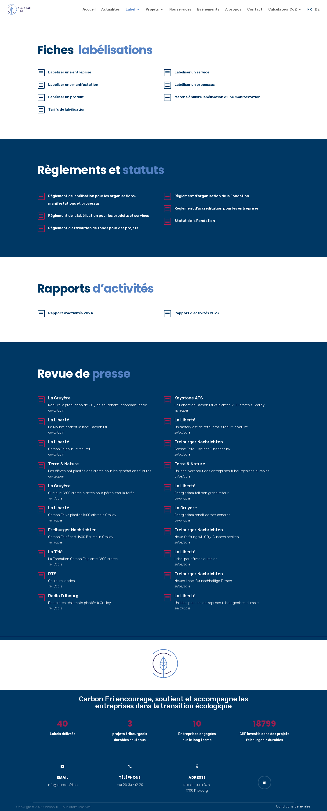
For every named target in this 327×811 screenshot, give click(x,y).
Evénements (208, 9)
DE (317, 9)
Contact (254, 9)
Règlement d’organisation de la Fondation (211, 196)
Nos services (180, 9)
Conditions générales (293, 806)
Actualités (110, 9)
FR (309, 9)
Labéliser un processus (194, 85)
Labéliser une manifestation (73, 85)
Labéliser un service (191, 72)
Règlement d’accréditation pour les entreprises (216, 208)
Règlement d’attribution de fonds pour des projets (93, 228)
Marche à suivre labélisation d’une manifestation (217, 97)
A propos (233, 9)
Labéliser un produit (66, 97)
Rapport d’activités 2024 (70, 313)
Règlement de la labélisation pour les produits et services (99, 216)
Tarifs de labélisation (67, 109)
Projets (152, 9)
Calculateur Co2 (282, 9)
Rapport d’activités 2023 (196, 313)
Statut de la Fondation (194, 221)
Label (130, 9)
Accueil (89, 9)
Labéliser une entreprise (69, 72)
